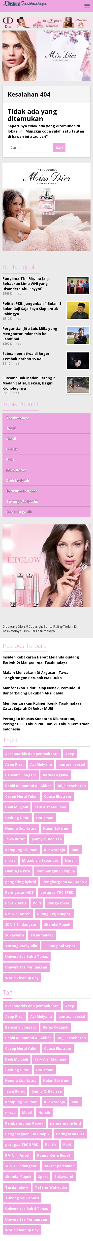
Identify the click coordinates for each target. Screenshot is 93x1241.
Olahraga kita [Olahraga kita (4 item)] (17, 871)
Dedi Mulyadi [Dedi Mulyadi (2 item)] (16, 807)
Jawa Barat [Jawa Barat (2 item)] (15, 839)
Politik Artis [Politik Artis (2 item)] (15, 903)
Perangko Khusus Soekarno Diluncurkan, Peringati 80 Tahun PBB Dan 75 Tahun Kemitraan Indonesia (46, 723)
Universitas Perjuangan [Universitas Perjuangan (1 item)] (26, 967)
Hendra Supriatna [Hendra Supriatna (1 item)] (20, 828)
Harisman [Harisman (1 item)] (44, 817)
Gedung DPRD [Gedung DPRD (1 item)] (17, 817)
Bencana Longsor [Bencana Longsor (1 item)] (20, 775)
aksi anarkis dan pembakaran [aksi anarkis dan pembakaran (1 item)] (32, 753)
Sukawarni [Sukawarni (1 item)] (14, 935)
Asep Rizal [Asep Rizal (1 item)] (14, 764)
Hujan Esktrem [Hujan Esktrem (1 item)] (56, 828)
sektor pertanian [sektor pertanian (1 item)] (59, 1166)
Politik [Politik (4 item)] (51, 1144)
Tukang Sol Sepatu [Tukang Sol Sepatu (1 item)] (61, 945)
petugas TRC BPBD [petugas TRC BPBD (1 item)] (57, 892)
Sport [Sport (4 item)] (43, 1176)
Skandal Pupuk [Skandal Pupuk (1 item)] (57, 924)
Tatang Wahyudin (22, 501)
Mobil (11, 438)
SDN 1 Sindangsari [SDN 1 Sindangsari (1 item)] (21, 924)
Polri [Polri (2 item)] (37, 903)
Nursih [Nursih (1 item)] (71, 860)
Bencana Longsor (21, 490)
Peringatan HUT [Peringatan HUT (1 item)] (19, 892)
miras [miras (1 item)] (10, 860)
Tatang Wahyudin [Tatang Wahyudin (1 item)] (21, 945)
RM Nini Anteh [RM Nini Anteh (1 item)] (18, 913)
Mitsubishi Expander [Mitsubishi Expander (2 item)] (40, 860)
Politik (12, 449)
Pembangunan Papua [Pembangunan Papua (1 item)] (56, 871)
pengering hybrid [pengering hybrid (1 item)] (20, 881)
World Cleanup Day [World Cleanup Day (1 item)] (22, 977)
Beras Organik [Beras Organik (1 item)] (55, 775)
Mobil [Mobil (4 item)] (27, 1112)
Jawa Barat (16, 470)
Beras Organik (19, 511)
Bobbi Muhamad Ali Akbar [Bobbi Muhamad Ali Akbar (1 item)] (28, 785)
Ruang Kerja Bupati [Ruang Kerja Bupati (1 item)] (54, 913)
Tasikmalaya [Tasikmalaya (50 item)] (42, 935)
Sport (11, 428)
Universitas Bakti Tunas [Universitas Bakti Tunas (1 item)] (26, 956)
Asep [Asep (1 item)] (69, 753)
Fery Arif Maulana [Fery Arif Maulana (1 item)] (50, 807)
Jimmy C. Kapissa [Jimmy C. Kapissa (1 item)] (46, 839)
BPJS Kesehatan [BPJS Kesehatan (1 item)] (72, 785)
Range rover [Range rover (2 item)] (58, 903)
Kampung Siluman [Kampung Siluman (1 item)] (21, 849)
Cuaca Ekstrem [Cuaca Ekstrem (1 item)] (57, 796)
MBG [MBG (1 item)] (76, 849)
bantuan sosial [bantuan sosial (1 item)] (72, 764)
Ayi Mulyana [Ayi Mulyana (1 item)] (41, 764)
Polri (10, 459)
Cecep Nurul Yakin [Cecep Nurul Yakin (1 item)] (21, 796)
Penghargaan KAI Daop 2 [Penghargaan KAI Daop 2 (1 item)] (65, 881)
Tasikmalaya (17, 417)
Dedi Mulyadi (17, 480)
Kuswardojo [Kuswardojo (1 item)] (54, 849)
